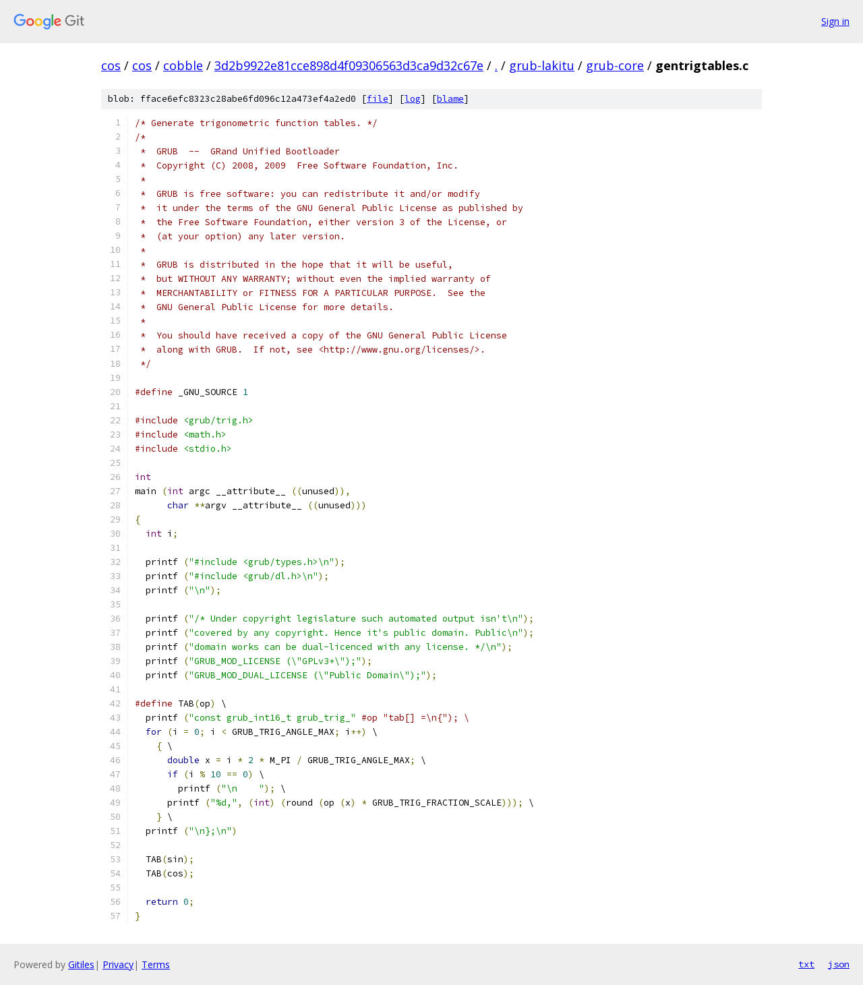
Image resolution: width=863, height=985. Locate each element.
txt (806, 964)
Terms (156, 964)
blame (450, 99)
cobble (183, 65)
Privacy (117, 964)
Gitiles (81, 964)
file (377, 99)
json (839, 964)
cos (111, 65)
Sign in (835, 21)
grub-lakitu (541, 65)
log (413, 99)
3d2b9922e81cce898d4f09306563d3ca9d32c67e (348, 65)
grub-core (615, 65)
